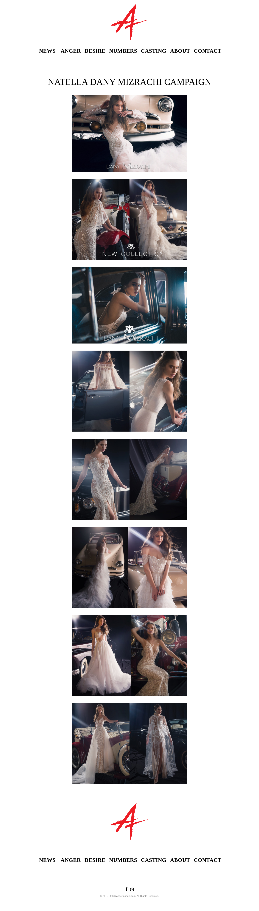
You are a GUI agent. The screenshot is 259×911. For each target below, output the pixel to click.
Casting (153, 51)
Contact (207, 51)
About (180, 51)
